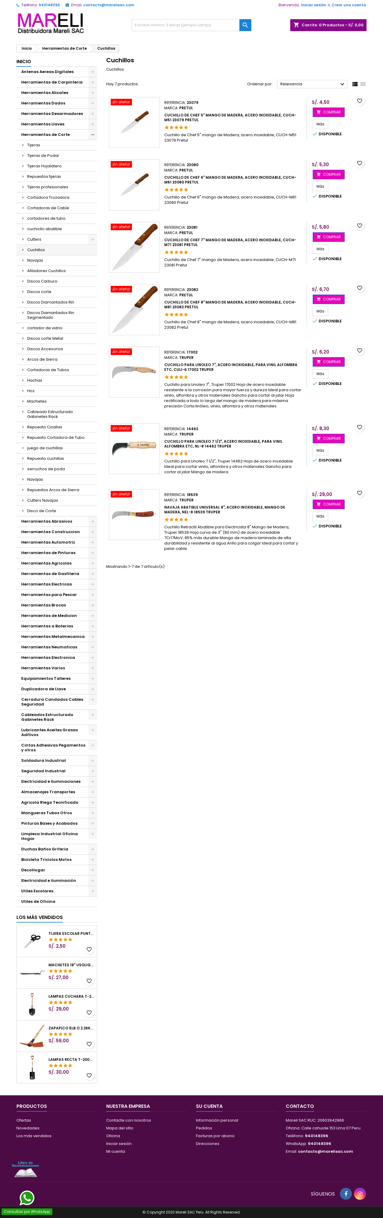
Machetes (37, 401)
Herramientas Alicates (44, 92)
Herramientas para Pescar (49, 594)
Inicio (23, 61)
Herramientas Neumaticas (49, 647)
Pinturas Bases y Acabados (49, 823)
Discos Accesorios (45, 349)
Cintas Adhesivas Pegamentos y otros (53, 747)
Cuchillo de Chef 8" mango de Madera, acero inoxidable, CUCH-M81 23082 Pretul (230, 305)
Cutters (34, 239)
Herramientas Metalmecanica (53, 636)
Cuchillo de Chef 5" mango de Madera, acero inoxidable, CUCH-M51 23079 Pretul (230, 117)
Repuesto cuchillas (45, 458)
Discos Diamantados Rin (50, 302)
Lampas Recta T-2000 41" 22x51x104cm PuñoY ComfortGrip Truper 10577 (71, 1059)
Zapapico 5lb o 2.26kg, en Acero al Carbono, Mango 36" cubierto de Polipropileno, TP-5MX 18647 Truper (71, 1028)
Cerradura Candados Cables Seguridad (52, 702)
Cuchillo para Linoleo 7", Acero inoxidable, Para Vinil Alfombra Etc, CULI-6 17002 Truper (230, 367)
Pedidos (204, 1128)
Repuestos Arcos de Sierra (53, 490)
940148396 (49, 4)
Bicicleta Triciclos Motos (46, 859)
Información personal (217, 1120)
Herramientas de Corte (45, 134)
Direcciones (207, 1143)
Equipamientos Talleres (46, 678)
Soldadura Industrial (43, 760)
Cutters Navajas (42, 500)
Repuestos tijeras (44, 176)
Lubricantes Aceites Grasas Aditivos (49, 732)
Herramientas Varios (43, 668)
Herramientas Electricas (46, 584)
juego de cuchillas (45, 448)
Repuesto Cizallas (44, 427)
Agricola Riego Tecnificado (49, 802)
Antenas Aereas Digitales (47, 72)
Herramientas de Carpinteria (52, 82)
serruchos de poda (46, 469)
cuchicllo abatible (44, 229)
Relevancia (313, 84)
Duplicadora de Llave (43, 689)
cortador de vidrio (45, 328)
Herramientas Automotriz (48, 542)
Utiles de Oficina (38, 901)
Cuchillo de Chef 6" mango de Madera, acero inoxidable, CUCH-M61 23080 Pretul (230, 180)
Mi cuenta (115, 1151)
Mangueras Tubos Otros (46, 813)
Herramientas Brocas (43, 605)
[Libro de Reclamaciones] (25, 1169)
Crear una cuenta (349, 4)
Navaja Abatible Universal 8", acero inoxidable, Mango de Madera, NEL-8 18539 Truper (224, 510)
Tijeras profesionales (47, 187)
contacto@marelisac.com (108, 4)
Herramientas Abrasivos (46, 521)
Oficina (113, 1136)
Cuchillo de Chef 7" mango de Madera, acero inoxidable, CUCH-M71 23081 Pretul (230, 242)
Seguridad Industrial (43, 771)
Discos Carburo (42, 281)
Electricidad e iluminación (48, 880)
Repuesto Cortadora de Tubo (56, 437)
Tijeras (33, 145)
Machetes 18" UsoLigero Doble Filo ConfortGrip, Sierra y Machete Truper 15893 (71, 965)
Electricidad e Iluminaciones (50, 781)
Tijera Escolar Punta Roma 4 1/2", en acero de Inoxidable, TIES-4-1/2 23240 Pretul (71, 933)
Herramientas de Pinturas (48, 553)
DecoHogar (33, 870)
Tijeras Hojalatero (44, 166)
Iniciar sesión (313, 4)
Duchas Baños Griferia (44, 849)
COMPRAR (329, 112)
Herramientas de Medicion (49, 615)
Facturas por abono (215, 1136)
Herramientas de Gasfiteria (50, 574)
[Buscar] (191, 25)
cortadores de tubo (46, 218)
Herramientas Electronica (48, 657)
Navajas (35, 260)
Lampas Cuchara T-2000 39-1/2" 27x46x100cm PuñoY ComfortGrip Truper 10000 (71, 996)
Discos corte (39, 292)
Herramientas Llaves (42, 124)
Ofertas (23, 1120)
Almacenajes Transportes (48, 792)
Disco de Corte (41, 511)
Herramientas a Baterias (47, 626)
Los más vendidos (39, 917)
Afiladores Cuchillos (46, 271)
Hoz (31, 391)
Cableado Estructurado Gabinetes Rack (50, 414)
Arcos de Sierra (42, 359)
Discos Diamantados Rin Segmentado (50, 315)
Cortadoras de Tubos (48, 370)
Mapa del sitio (119, 1128)
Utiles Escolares (37, 891)
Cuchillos (36, 250)
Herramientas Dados (43, 103)
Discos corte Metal (45, 338)
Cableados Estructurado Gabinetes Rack (47, 717)
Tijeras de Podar (43, 155)
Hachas (34, 380)
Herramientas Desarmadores (52, 113)
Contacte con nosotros (128, 1120)
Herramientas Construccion (50, 532)
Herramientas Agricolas (46, 563)
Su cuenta (209, 1106)
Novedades (27, 1128)
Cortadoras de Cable (48, 208)
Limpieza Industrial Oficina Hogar (49, 836)
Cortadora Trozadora (48, 197)
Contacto (300, 1106)
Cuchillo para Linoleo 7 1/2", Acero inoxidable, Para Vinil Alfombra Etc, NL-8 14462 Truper (223, 444)
